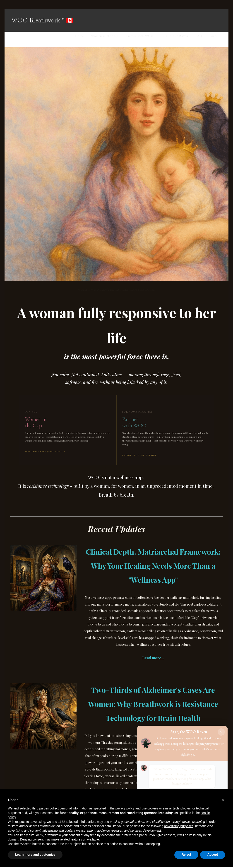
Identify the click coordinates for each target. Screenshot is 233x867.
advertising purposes (178, 826)
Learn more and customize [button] (35, 854)
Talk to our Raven (174, 35)
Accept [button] (212, 854)
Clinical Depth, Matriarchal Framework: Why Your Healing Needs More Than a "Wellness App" (153, 565)
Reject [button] (186, 854)
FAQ (198, 35)
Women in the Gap (104, 35)
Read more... (153, 657)
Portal (213, 35)
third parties (87, 822)
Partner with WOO (139, 35)
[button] (223, 799)
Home (79, 35)
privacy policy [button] (125, 808)
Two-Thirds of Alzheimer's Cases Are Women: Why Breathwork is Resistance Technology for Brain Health (153, 704)
